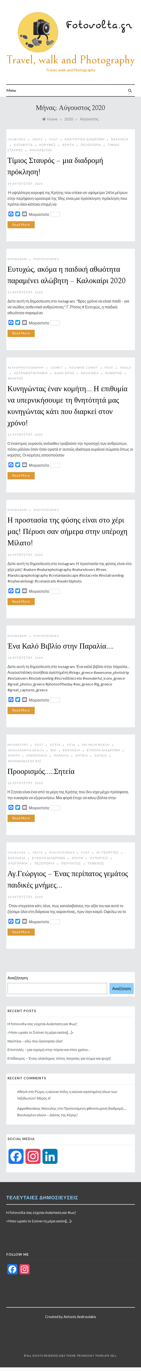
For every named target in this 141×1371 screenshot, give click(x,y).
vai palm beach (96, 744)
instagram (17, 259)
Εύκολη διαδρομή (103, 750)
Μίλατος (16, 378)
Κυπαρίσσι (99, 858)
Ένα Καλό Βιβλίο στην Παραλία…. (61, 646)
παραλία (61, 755)
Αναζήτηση (18, 977)
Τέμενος (96, 863)
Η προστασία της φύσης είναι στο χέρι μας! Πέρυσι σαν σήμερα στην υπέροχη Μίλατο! (68, 532)
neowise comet (83, 367)
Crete (37, 139)
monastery (18, 744)
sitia (71, 744)
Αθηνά (22, 1091)
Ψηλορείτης (41, 150)
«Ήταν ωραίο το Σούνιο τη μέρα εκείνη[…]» (41, 1032)
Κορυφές (47, 145)
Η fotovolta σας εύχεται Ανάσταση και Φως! (43, 1024)
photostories (46, 259)
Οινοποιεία (36, 755)
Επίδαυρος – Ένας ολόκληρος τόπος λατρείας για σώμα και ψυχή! (59, 1058)
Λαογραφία (18, 863)
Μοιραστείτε (44, 214)
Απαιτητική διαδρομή (85, 139)
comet (56, 367)
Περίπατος (71, 863)
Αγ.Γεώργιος (107, 852)
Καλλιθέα (90, 373)
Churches (17, 139)
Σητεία (100, 755)
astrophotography (26, 367)
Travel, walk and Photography (70, 60)
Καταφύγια (23, 145)
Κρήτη (68, 145)
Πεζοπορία (91, 145)
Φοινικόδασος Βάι (24, 761)
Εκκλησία (71, 750)
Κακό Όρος (64, 373)
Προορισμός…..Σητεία (41, 771)
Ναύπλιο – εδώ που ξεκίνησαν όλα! (35, 1041)
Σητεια (81, 755)
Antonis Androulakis (80, 1316)
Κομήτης (113, 373)
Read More (21, 225)
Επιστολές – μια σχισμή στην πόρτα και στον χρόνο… (49, 1049)
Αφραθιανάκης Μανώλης (37, 1108)
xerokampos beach (26, 750)
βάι (54, 750)
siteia (55, 744)
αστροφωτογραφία (31, 373)
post (53, 139)
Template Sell (106, 1355)
